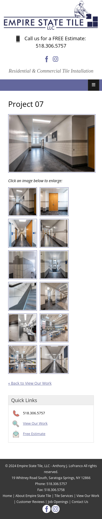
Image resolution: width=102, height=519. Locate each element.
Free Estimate (34, 433)
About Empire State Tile (33, 495)
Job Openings (58, 501)
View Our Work (35, 423)
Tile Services (64, 495)
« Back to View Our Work (30, 383)
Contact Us (80, 501)
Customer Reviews (31, 501)
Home (7, 495)
